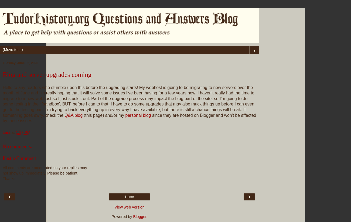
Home (129, 197)
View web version (129, 207)
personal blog (138, 115)
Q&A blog (73, 115)
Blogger (139, 216)
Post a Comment (19, 158)
